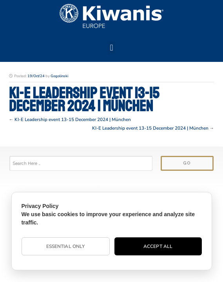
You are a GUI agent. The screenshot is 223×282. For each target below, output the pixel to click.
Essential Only (65, 246)
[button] (111, 47)
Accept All (157, 246)
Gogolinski (59, 76)
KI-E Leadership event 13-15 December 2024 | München (73, 119)
